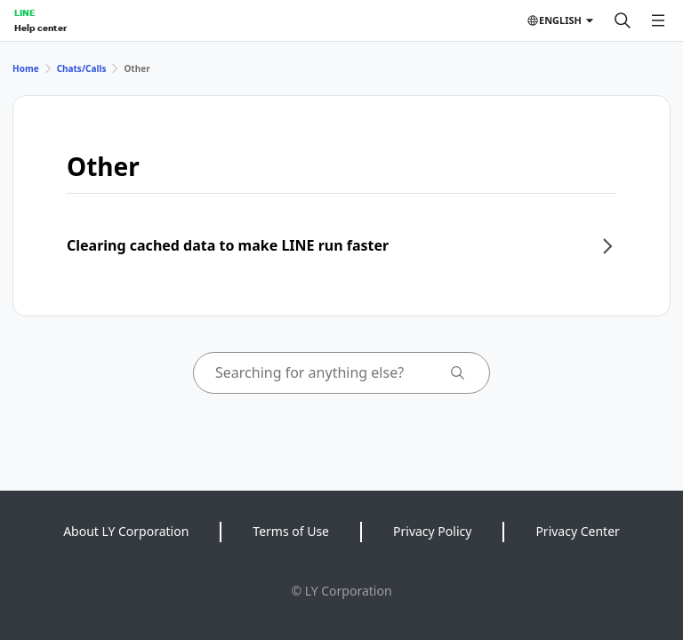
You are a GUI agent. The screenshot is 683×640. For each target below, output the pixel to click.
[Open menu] (658, 20)
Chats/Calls (82, 68)
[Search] (622, 20)
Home (25, 68)
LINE (24, 12)
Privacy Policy (432, 531)
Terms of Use (291, 531)
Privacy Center (577, 531)
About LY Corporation (126, 531)
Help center (40, 27)
